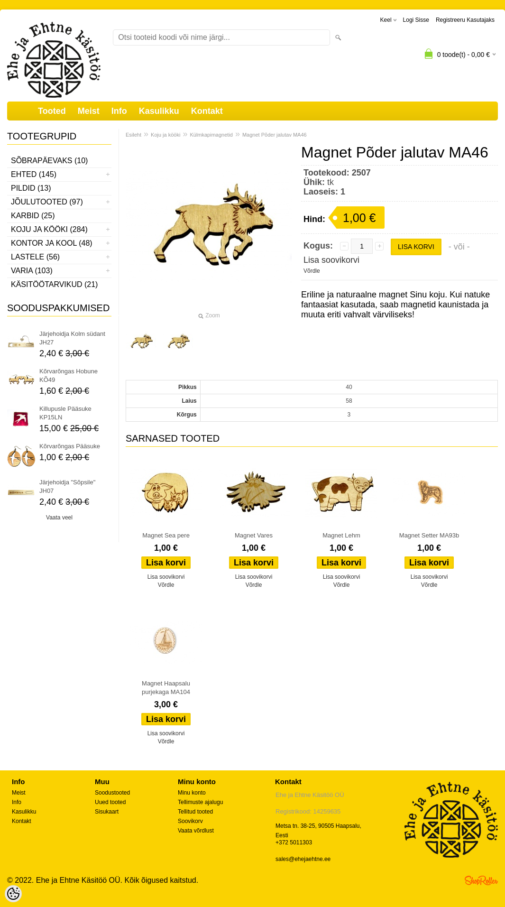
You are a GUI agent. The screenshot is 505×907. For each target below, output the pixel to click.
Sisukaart (107, 811)
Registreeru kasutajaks (465, 20)
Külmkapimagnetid (211, 135)
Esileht (133, 135)
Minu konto (192, 792)
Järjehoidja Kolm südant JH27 (72, 338)
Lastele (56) (35, 257)
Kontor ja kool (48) (51, 243)
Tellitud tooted (195, 811)
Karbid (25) (33, 216)
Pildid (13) (31, 188)
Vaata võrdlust (196, 830)
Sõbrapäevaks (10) (49, 161)
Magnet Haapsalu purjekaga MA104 (166, 687)
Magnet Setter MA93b (429, 535)
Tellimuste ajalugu (200, 802)
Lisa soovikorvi (331, 260)
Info (119, 111)
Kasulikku (159, 111)
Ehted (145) (33, 174)
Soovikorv (190, 821)
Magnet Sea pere (166, 535)
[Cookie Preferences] (13, 893)
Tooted (52, 111)
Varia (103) (32, 271)
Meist (89, 111)
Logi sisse (416, 20)
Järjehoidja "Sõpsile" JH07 (67, 486)
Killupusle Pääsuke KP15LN (65, 413)
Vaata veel (59, 517)
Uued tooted (110, 802)
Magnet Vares (254, 535)
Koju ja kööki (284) (49, 229)
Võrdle (311, 271)
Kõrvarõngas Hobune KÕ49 (68, 375)
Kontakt (207, 111)
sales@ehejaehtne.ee (303, 859)
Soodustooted (112, 792)
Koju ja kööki (165, 135)
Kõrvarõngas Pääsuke (69, 446)
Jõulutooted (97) (47, 202)
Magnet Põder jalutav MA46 (274, 135)
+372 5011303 (293, 842)
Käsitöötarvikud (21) (54, 284)
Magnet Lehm (341, 535)
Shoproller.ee (481, 880)
